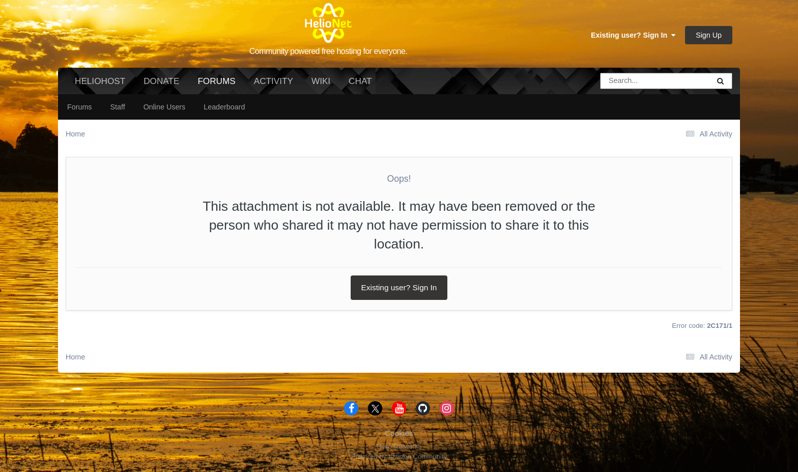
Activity (273, 81)
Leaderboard (224, 107)
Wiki (320, 81)
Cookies (399, 433)
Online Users (165, 107)
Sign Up (709, 35)
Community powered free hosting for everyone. (328, 51)
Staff (117, 107)
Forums (216, 85)
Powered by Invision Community (399, 456)
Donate (161, 81)
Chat (360, 81)
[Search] (626, 81)
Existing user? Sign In (633, 35)
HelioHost (100, 81)
